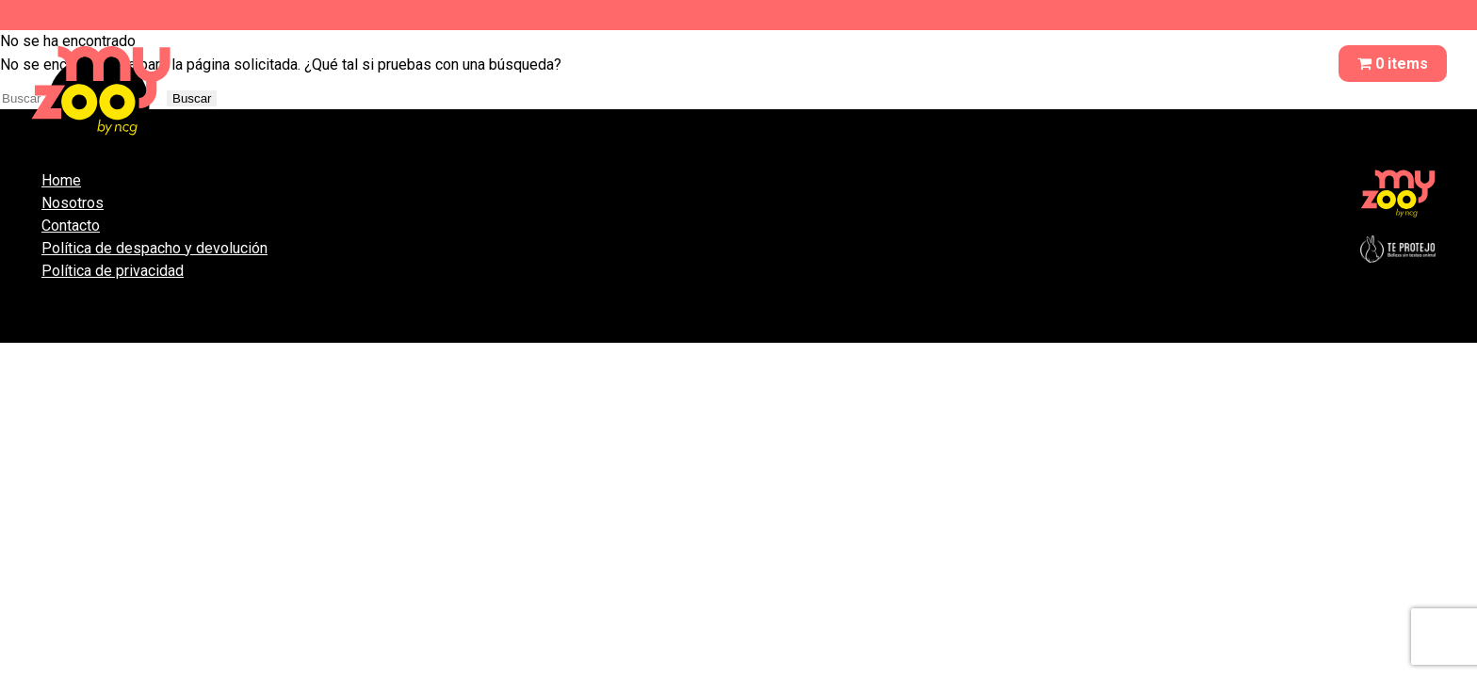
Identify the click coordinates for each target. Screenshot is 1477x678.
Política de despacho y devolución (154, 248)
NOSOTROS (797, 64)
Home (61, 180)
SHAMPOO (906, 64)
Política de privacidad (112, 271)
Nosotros (72, 203)
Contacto (70, 225)
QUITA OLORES (1028, 64)
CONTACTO (1266, 64)
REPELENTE (1153, 64)
